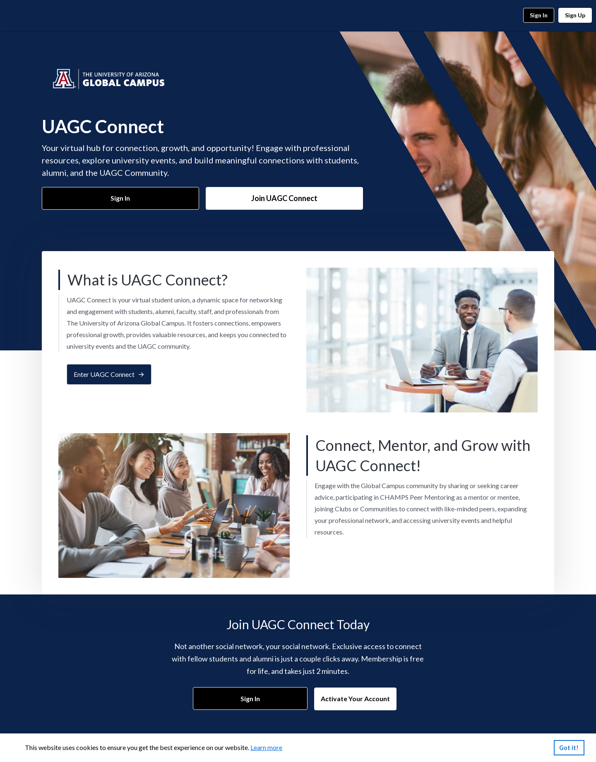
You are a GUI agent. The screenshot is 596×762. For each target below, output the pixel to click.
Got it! (569, 747)
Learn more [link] (266, 747)
